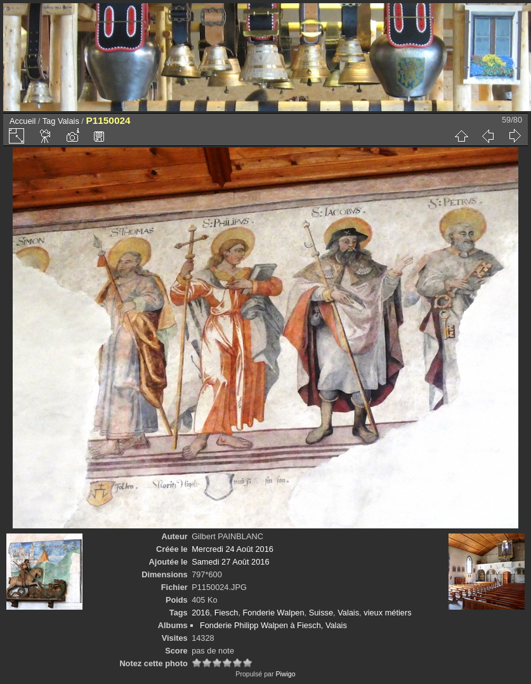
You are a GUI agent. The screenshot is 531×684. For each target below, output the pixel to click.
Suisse (321, 612)
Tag (49, 121)
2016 (200, 612)
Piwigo (285, 674)
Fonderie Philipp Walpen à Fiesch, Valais (273, 625)
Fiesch (226, 612)
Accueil (23, 121)
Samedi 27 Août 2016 (230, 562)
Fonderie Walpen (274, 612)
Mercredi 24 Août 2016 (232, 549)
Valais (68, 121)
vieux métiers (387, 612)
